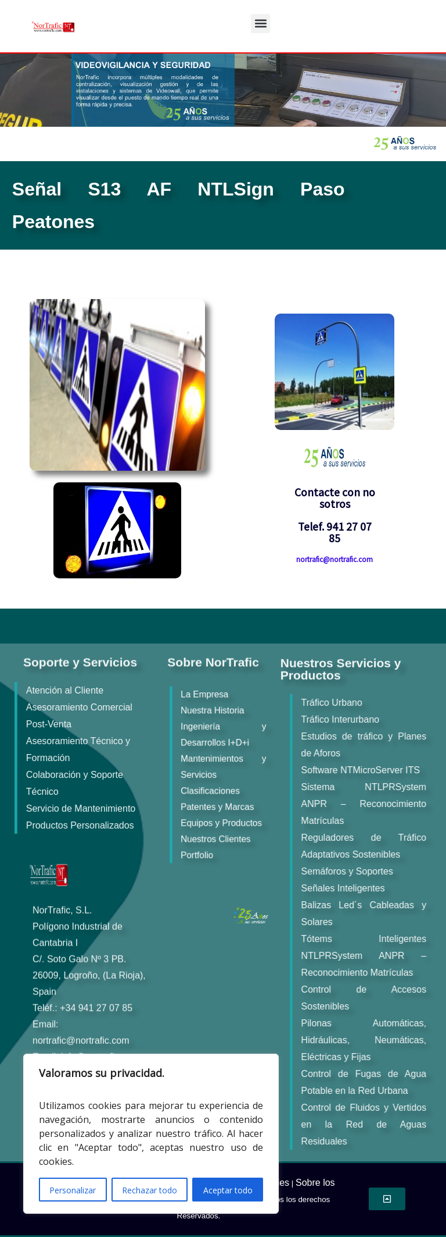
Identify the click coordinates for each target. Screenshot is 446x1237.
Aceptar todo (228, 1190)
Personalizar (72, 1190)
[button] (260, 23)
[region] (151, 1134)
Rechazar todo (149, 1190)
